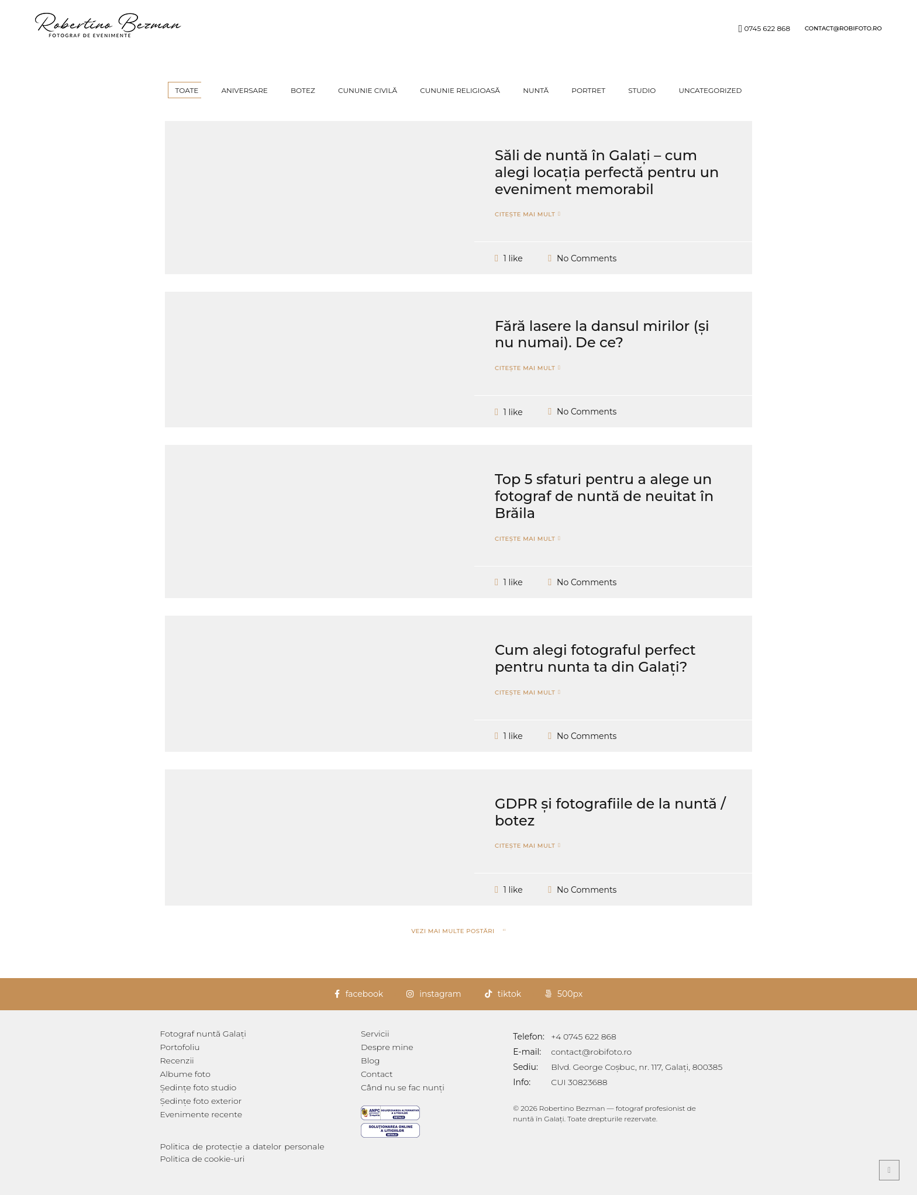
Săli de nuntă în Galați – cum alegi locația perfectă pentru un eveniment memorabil (607, 189)
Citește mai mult (525, 232)
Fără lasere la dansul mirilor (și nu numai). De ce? (602, 352)
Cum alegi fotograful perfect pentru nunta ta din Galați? (595, 676)
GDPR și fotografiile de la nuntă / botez (610, 830)
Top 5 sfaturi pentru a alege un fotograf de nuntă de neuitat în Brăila (604, 513)
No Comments (586, 275)
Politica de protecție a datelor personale (255, 1146)
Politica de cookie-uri (202, 1158)
